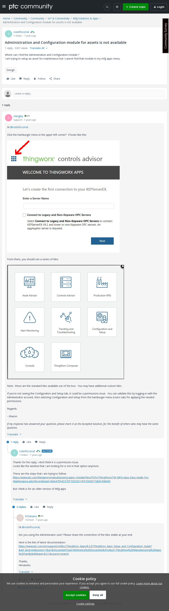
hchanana (31, 516)
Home (6, 18)
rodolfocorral (21, 32)
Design (11, 70)
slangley (18, 116)
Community (20, 18)
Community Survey (166, 35)
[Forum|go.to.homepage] (31, 7)
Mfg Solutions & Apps (85, 18)
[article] (84, 279)
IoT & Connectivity (58, 18)
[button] (4, 7)
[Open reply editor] (84, 93)
